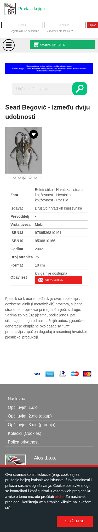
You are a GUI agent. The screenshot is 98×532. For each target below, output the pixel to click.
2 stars (19, 177)
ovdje (59, 496)
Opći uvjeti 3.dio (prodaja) (31, 425)
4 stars (30, 177)
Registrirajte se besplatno (24, 31)
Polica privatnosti (23, 442)
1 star (14, 177)
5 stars (35, 177)
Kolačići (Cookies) (24, 433)
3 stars (24, 177)
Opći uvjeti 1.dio (23, 407)
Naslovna (16, 399)
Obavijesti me (54, 280)
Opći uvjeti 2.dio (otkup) (30, 416)
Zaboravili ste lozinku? (60, 31)
